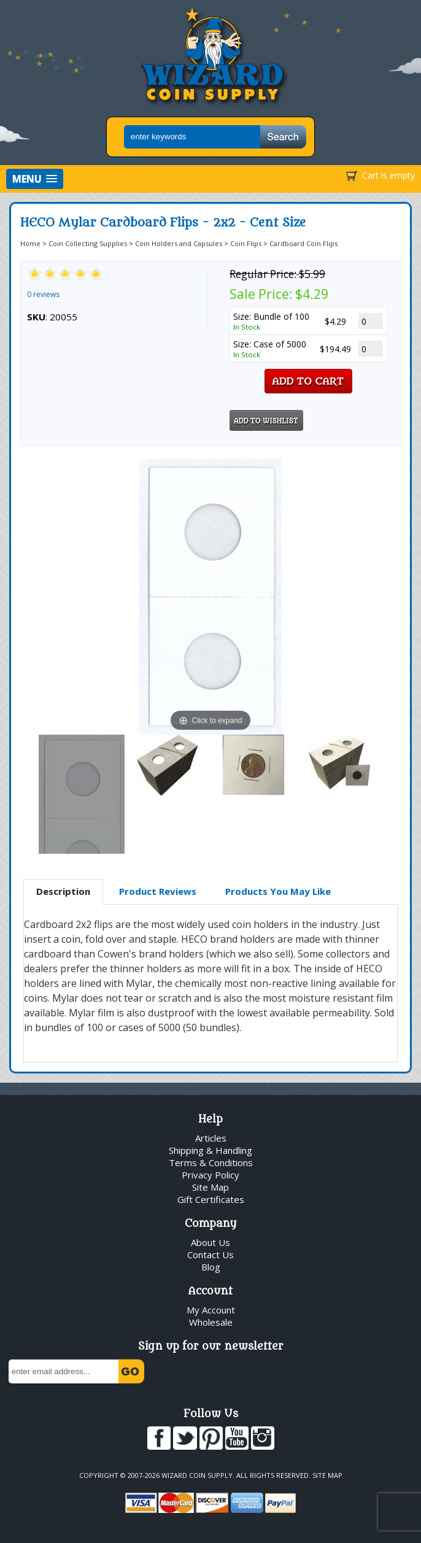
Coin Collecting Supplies (87, 243)
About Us (210, 1242)
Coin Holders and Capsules (178, 243)
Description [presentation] (63, 891)
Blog (210, 1267)
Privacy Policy (210, 1175)
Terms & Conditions (211, 1162)
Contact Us (210, 1254)
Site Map (210, 1187)
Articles (210, 1138)
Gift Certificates (210, 1199)
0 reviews (43, 294)
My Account (211, 1310)
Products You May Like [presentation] (278, 891)
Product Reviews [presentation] (157, 891)
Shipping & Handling (210, 1150)
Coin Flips (245, 243)
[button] (34, 179)
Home (30, 243)
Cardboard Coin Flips (303, 243)
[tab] (63, 892)
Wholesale (211, 1322)
